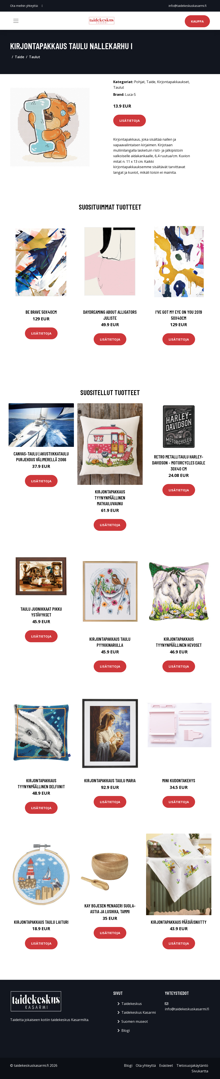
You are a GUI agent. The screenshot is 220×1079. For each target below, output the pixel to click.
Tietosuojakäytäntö (192, 1065)
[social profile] (42, 6)
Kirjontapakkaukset (173, 81)
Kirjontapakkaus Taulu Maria (110, 780)
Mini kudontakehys (178, 780)
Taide (19, 57)
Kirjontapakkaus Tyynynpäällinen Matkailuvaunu (110, 497)
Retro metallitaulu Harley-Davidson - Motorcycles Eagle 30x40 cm (178, 462)
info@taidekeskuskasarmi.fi (187, 6)
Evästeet (166, 1065)
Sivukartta (200, 1071)
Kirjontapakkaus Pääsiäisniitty (178, 922)
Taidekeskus (131, 1003)
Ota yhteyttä (146, 1065)
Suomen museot (134, 1021)
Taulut (34, 57)
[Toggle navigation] (16, 21)
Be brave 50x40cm (41, 312)
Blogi (125, 1030)
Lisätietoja (129, 120)
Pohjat (139, 81)
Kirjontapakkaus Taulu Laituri (41, 922)
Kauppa (197, 21)
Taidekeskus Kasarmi (138, 1012)
